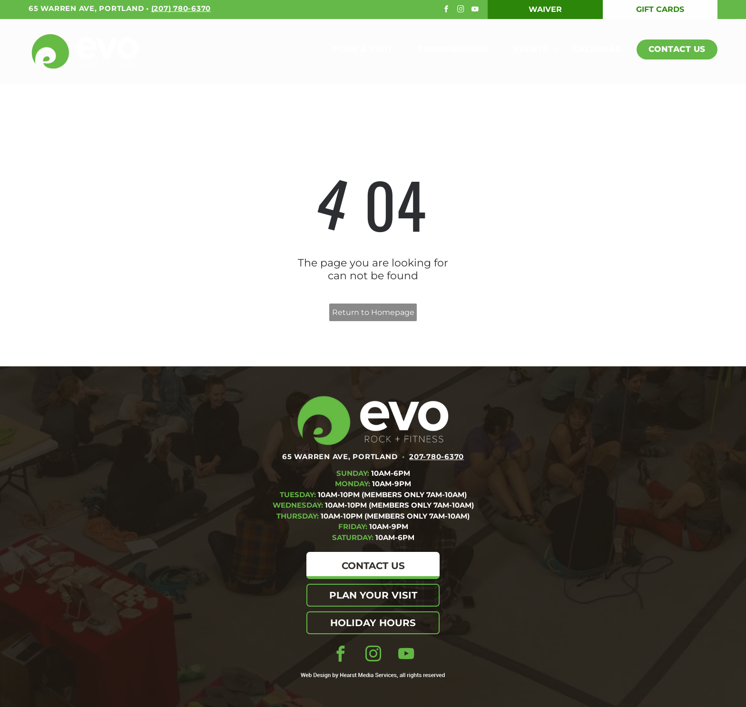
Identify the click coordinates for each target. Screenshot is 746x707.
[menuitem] (360, 49)
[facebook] (447, 10)
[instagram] (462, 10)
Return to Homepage (373, 312)
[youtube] (476, 10)
